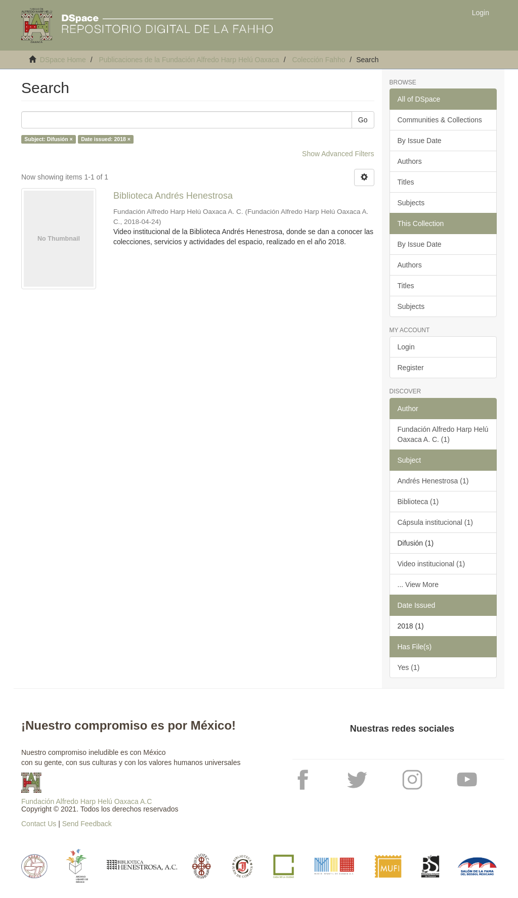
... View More (418, 584)
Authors (410, 161)
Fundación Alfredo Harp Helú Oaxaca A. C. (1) (443, 434)
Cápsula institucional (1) (435, 522)
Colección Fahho (318, 60)
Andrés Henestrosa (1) (433, 481)
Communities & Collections (440, 120)
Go (363, 120)
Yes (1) (409, 667)
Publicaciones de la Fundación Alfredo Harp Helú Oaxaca (189, 60)
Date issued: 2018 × (106, 139)
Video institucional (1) (431, 564)
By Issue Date (420, 141)
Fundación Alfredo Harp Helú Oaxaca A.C (86, 801)
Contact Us (38, 824)
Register (411, 368)
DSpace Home (63, 60)
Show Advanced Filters (338, 154)
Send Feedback (87, 824)
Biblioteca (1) (418, 502)
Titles (406, 182)
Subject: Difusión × (48, 139)
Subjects (411, 203)
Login (406, 347)
